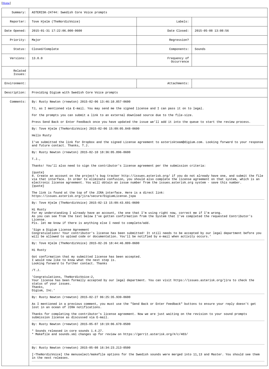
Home (6, 3)
